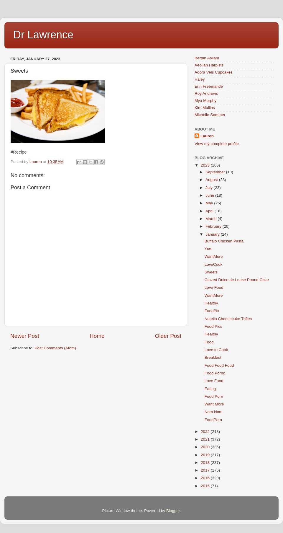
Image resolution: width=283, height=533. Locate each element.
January (213, 234)
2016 (206, 478)
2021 (206, 439)
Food (209, 342)
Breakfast (213, 357)
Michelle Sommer (210, 115)
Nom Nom (214, 412)
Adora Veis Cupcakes (214, 72)
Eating (210, 389)
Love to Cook (216, 350)
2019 (206, 455)
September (215, 172)
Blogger (173, 510)
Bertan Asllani (207, 58)
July (209, 187)
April (210, 211)
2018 (206, 462)
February (214, 226)
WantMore (214, 256)
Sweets (211, 272)
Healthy (211, 303)
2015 (206, 486)
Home (97, 336)
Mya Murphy (205, 100)
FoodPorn (213, 420)
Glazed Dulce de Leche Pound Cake (237, 280)
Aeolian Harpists (209, 65)
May (209, 203)
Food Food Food (219, 365)
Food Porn (214, 396)
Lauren (207, 136)
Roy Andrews (206, 93)
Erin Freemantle (209, 86)
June (210, 195)
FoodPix (212, 311)
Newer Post (24, 336)
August (212, 179)
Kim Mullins (205, 107)
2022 (206, 431)
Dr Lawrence (43, 35)
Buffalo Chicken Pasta (224, 241)
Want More (214, 404)
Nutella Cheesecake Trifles (228, 319)
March (211, 218)
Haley (200, 79)
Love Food (214, 287)
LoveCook (214, 264)
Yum (209, 249)
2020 (206, 447)
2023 (206, 165)
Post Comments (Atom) (55, 348)
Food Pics (213, 326)
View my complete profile (217, 143)
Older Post (168, 336)
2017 (206, 470)
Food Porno (215, 373)
